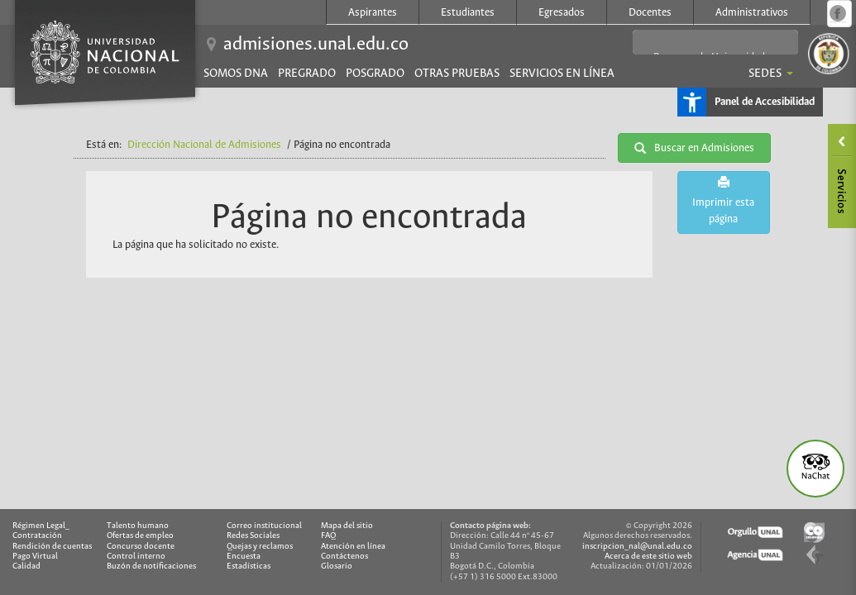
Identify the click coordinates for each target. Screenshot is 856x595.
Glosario (336, 566)
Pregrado (307, 73)
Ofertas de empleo (140, 535)
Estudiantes (468, 13)
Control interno (136, 556)
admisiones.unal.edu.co (316, 45)
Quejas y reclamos (260, 546)
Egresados (561, 13)
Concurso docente (141, 546)
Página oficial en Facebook (838, 13)
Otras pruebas (457, 73)
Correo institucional (264, 526)
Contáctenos (344, 556)
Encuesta (244, 556)
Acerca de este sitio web (648, 556)
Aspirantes (372, 13)
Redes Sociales (253, 535)
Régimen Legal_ (40, 526)
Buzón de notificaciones (151, 566)
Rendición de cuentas (52, 546)
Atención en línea (353, 546)
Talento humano (138, 526)
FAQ (328, 535)
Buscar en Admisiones (694, 148)
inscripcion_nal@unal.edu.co (637, 546)
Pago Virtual (35, 556)
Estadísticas (248, 566)
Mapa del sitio (347, 526)
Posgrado (375, 73)
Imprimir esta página (723, 200)
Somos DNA (235, 73)
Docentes (650, 13)
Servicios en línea (562, 73)
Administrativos (751, 13)
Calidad (26, 566)
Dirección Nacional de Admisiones (204, 145)
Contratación (37, 535)
